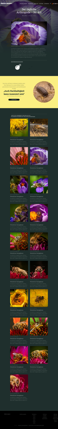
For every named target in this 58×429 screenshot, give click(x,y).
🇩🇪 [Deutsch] (52, 3)
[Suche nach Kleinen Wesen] (50, 3)
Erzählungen (23, 3)
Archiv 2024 (34, 419)
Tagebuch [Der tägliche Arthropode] (30, 3)
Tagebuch (34, 414)
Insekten (44, 415)
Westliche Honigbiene (14, 46)
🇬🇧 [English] (54, 3)
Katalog (45, 414)
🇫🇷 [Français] (55, 3)
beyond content (55, 420)
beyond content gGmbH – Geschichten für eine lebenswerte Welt (31, 425)
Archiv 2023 (34, 416)
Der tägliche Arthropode (7, 1)
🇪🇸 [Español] (57, 3)
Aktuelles (55, 415)
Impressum (55, 417)
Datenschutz (55, 418)
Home (2, 1)
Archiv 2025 (34, 422)
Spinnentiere (44, 418)
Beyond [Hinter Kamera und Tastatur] (41, 3)
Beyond (55, 414)
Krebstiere (45, 417)
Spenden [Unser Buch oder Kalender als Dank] (46, 3)
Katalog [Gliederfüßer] (36, 3)
